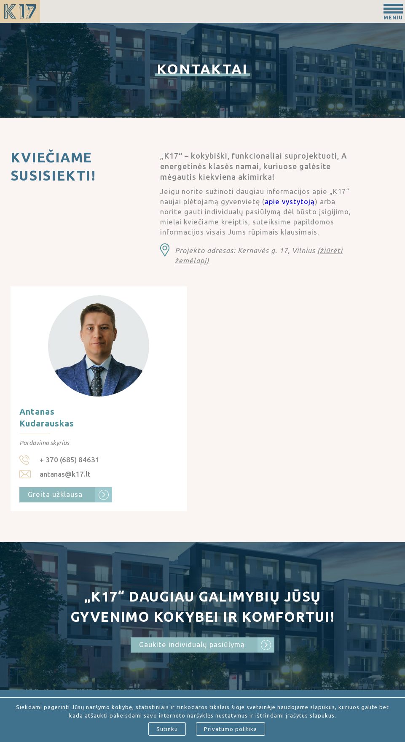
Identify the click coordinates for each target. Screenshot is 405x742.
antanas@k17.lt (65, 474)
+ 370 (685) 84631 (69, 460)
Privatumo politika (230, 729)
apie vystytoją (290, 201)
